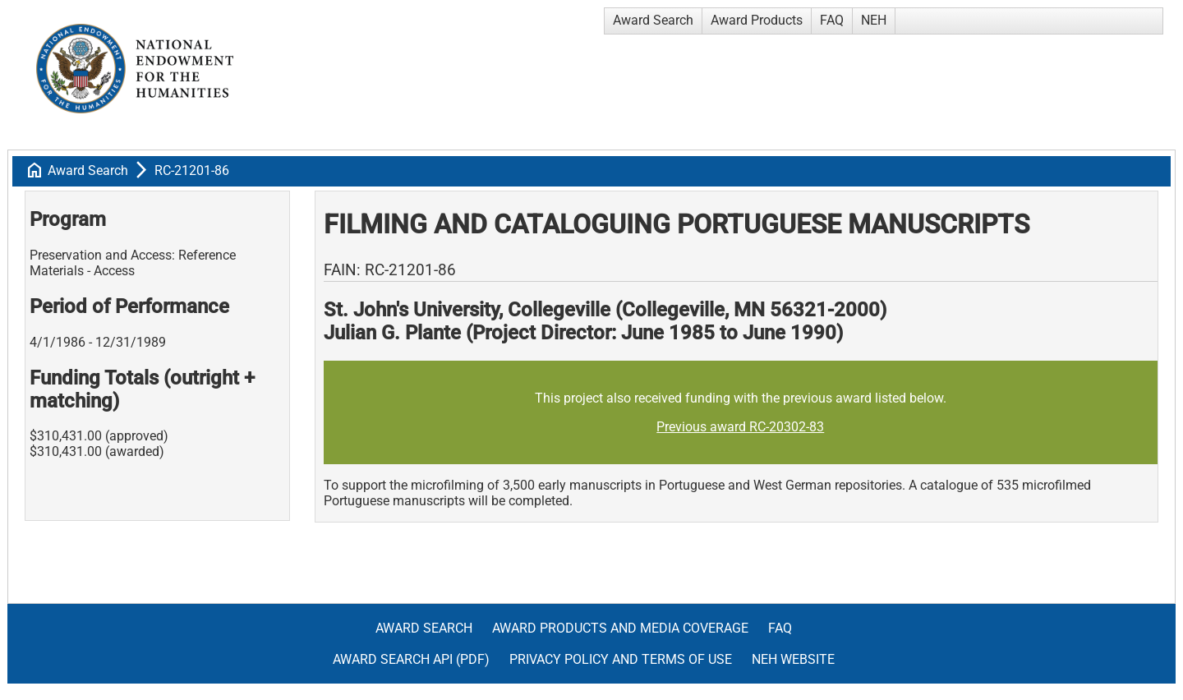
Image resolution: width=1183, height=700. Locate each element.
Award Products (757, 20)
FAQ (832, 20)
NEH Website (793, 659)
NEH (873, 20)
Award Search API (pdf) (411, 659)
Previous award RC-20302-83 (740, 427)
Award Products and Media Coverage (620, 628)
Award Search (653, 20)
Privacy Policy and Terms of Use (620, 659)
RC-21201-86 (191, 170)
